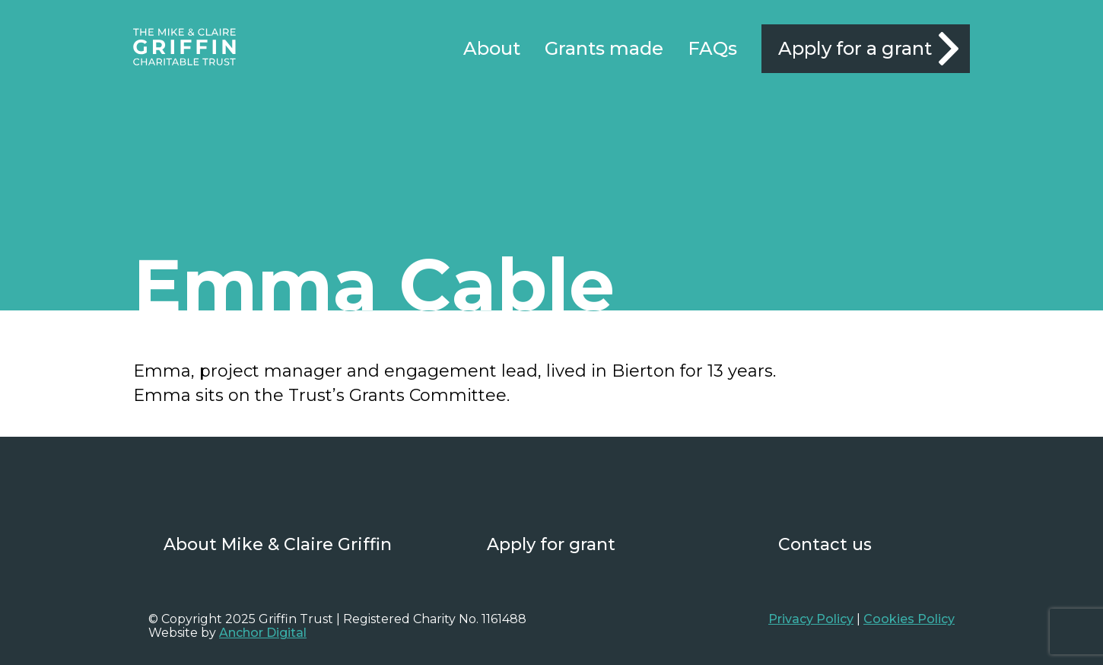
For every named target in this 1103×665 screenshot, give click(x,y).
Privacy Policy (810, 619)
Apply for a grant (855, 48)
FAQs (712, 49)
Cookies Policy (909, 619)
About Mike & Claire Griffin (278, 544)
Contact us (825, 544)
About (491, 49)
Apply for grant (551, 544)
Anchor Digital (263, 632)
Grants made (604, 49)
